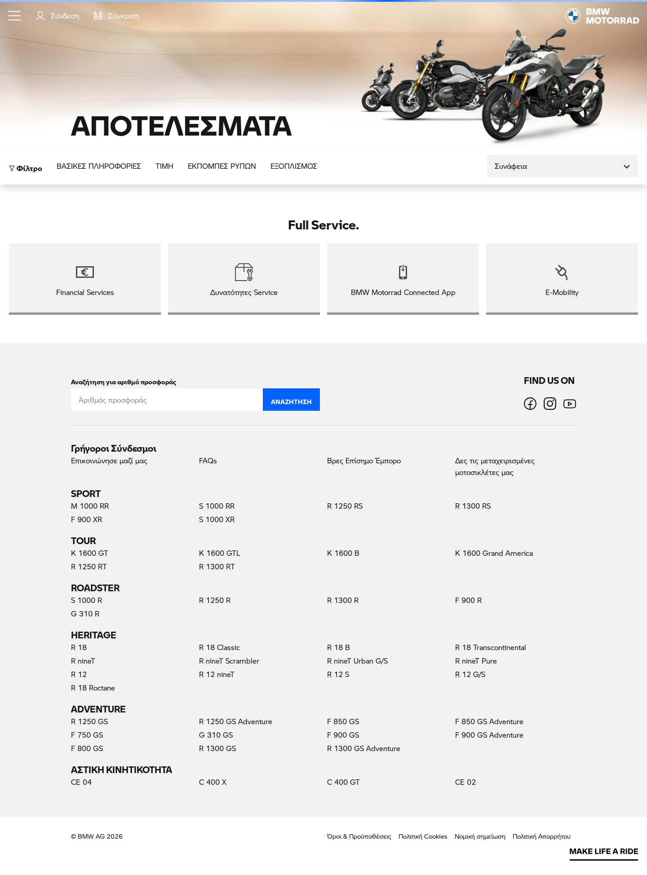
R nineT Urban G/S (357, 660)
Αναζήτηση (291, 399)
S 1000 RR (217, 506)
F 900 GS (343, 735)
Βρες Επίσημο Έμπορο (364, 460)
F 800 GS (87, 748)
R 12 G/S (470, 674)
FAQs (208, 460)
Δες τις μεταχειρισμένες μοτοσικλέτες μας (495, 466)
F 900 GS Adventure (489, 735)
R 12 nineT (217, 674)
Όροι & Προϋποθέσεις (359, 836)
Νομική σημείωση (480, 836)
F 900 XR (86, 519)
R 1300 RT (217, 566)
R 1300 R (343, 600)
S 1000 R (86, 600)
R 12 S (338, 674)
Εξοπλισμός (293, 166)
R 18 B (338, 647)
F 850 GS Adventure (489, 721)
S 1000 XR (217, 519)
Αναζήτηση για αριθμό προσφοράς (123, 380)
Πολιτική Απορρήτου (542, 836)
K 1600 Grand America (494, 553)
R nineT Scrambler (229, 660)
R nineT (83, 660)
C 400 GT (343, 782)
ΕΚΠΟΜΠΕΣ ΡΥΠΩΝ (222, 166)
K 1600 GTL (219, 553)
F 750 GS (87, 735)
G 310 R (85, 613)
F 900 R (468, 600)
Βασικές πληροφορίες (99, 166)
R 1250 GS (89, 721)
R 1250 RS (345, 506)
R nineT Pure (476, 660)
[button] (15, 15)
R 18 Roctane (93, 687)
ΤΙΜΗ (164, 166)
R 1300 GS (217, 748)
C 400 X (212, 782)
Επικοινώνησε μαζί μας (109, 460)
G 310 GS (216, 735)
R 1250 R (214, 600)
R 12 (79, 674)
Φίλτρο (25, 165)
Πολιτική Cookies (423, 836)
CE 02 (465, 782)
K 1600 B (343, 553)
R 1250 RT (89, 566)
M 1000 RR (90, 506)
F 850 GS (343, 721)
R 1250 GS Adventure (235, 721)
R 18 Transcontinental (490, 647)
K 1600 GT (89, 553)
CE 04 (81, 782)
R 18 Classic (219, 647)
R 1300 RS (473, 506)
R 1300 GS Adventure (363, 748)
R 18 (79, 647)
